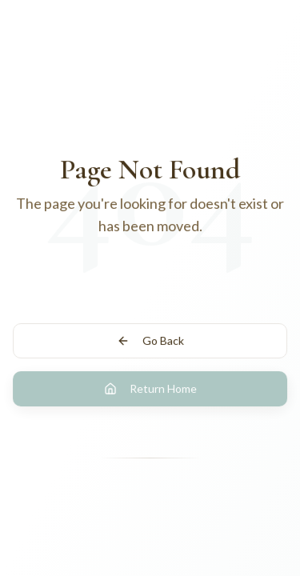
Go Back (150, 340)
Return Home (150, 388)
